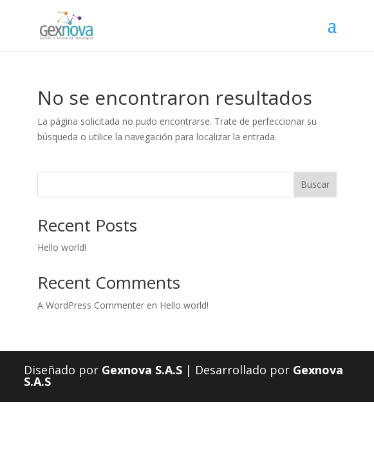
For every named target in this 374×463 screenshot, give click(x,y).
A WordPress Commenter (90, 305)
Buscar (315, 184)
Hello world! (61, 247)
